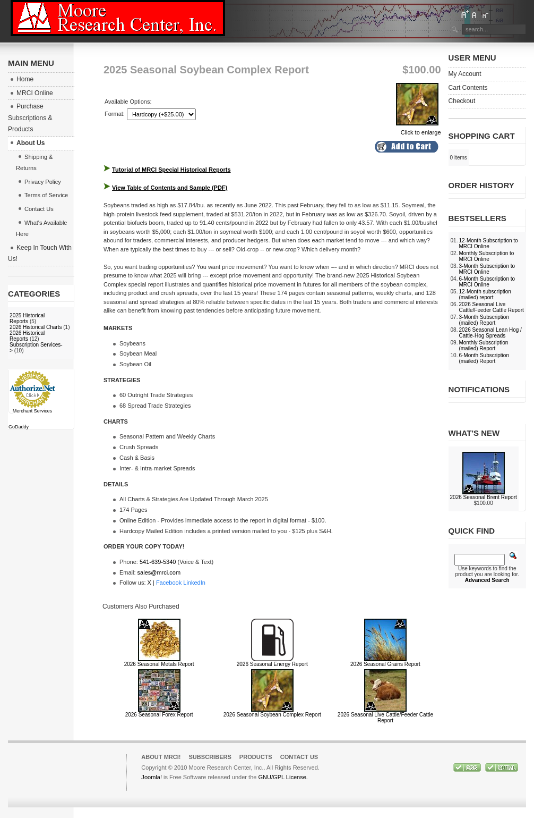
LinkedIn (194, 582)
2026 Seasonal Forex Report (159, 715)
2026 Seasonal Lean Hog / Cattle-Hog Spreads (490, 333)
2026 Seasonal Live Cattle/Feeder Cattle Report (385, 717)
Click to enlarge (418, 129)
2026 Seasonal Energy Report (272, 664)
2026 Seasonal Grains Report (385, 664)
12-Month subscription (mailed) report (485, 294)
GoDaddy (18, 426)
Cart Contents (468, 87)
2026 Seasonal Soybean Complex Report (272, 715)
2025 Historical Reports (27, 318)
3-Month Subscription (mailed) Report (484, 320)
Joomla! (151, 777)
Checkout (462, 101)
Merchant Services (33, 411)
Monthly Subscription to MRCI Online (486, 256)
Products (255, 757)
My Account (465, 74)
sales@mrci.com (158, 572)
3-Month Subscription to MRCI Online (487, 269)
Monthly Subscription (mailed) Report (483, 345)
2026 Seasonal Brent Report (483, 497)
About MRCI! (160, 757)
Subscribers (210, 757)
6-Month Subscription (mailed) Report (484, 358)
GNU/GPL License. (283, 777)
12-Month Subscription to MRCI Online (488, 243)
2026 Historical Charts (36, 327)
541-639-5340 (158, 562)
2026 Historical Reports (27, 336)
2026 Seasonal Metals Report (159, 664)
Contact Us (299, 757)
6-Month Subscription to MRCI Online (487, 282)
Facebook (169, 582)
